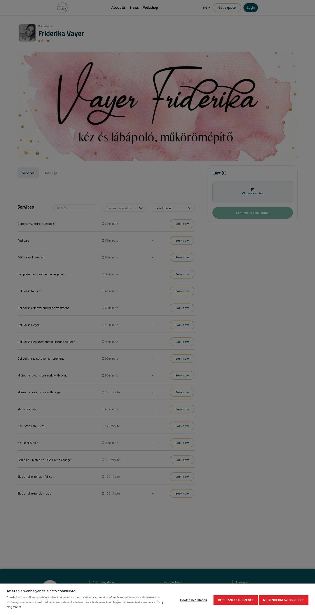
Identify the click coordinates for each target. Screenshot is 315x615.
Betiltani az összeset (234, 599)
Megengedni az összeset (283, 599)
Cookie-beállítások (192, 599)
